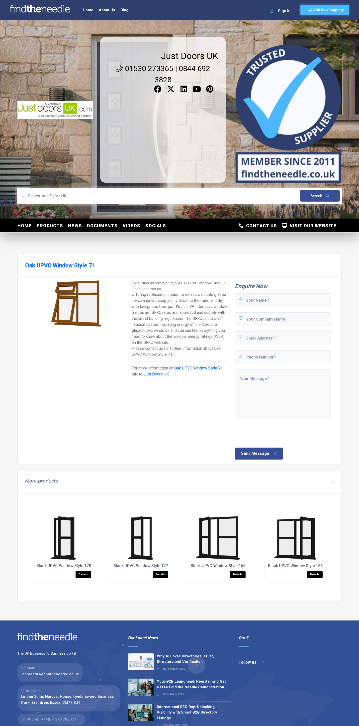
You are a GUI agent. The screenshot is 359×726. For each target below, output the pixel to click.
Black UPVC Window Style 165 (218, 565)
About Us (107, 10)
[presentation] (272, 433)
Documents (102, 225)
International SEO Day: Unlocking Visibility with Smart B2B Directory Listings (187, 712)
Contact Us (258, 225)
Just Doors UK (189, 56)
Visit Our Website (309, 225)
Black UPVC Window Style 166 (295, 565)
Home (88, 10)
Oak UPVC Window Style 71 (198, 368)
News (75, 225)
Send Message (259, 453)
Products (50, 225)
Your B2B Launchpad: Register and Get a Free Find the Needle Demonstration (191, 684)
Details (83, 574)
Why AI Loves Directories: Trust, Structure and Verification (185, 659)
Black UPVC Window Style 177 (140, 565)
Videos (131, 225)
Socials (155, 225)
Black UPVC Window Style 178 (63, 565)
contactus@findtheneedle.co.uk (50, 674)
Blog (124, 10)
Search (320, 196)
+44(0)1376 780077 (58, 719)
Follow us (251, 662)
